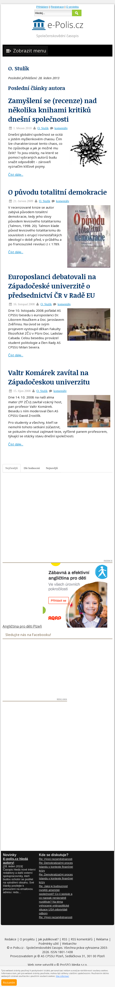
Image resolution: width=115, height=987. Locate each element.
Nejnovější (52, 468)
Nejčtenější (11, 468)
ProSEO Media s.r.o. (73, 965)
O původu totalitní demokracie (57, 192)
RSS (64, 939)
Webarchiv (69, 943)
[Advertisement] (35, 766)
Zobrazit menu (25, 50)
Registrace (57, 6)
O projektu (72, 6)
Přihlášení (42, 6)
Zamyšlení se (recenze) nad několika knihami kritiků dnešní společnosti (52, 110)
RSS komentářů (82, 939)
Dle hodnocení (32, 468)
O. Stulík (43, 128)
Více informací (62, 976)
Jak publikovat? (48, 939)
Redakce (10, 939)
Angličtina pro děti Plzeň (22, 626)
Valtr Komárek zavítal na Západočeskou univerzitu (49, 377)
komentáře (61, 128)
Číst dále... (15, 174)
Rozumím (9, 982)
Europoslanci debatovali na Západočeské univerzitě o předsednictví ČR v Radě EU (52, 286)
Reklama (102, 939)
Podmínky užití (48, 943)
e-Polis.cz (16, 948)
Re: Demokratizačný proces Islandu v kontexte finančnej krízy (56, 866)
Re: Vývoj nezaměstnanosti (55, 859)
